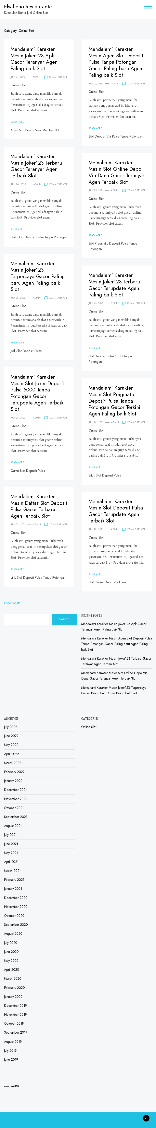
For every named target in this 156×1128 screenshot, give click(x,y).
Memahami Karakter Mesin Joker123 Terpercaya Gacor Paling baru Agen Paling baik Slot (38, 276)
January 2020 (13, 996)
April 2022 (11, 754)
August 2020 (13, 933)
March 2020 (12, 978)
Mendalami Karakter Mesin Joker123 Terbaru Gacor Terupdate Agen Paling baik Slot (115, 284)
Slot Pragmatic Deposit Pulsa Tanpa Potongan (113, 245)
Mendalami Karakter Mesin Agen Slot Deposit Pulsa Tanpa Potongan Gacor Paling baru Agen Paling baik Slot (116, 61)
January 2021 (13, 888)
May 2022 (11, 744)
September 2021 (15, 816)
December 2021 (15, 789)
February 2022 (14, 771)
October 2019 (14, 1023)
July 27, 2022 (18, 76)
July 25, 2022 (96, 189)
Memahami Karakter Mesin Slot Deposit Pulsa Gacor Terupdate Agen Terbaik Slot (116, 510)
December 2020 (15, 897)
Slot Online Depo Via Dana (107, 581)
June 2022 (11, 735)
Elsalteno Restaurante (28, 6)
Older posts (12, 603)
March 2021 (12, 870)
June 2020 (11, 951)
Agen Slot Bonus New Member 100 (35, 129)
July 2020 (10, 942)
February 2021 (14, 879)
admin (36, 76)
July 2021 (10, 834)
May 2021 (11, 852)
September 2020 (16, 924)
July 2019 (10, 1050)
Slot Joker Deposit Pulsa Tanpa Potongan (39, 236)
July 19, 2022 (96, 528)
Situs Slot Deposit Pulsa (105, 474)
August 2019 (13, 1041)
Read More (17, 121)
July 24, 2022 (96, 421)
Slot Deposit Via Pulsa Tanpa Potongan (116, 135)
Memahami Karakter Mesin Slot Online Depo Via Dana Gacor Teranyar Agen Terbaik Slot (117, 172)
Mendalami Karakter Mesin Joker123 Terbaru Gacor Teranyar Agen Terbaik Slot (37, 165)
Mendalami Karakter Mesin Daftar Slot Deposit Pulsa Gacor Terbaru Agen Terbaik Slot (35, 509)
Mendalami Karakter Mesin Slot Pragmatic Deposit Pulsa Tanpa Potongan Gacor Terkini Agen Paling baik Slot (115, 400)
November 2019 (15, 1014)
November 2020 (15, 906)
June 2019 (11, 1059)
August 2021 (13, 825)
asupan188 (11, 1086)
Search (64, 619)
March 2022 (12, 763)
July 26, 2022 (18, 183)
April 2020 (11, 969)
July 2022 (10, 727)
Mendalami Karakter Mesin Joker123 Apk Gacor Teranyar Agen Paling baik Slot (34, 58)
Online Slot (18, 84)
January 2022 (13, 780)
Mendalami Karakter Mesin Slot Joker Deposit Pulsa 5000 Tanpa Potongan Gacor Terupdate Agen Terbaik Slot (38, 392)
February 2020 (14, 987)
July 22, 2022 (18, 530)
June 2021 (11, 844)
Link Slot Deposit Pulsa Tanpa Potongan (38, 582)
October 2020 (14, 915)
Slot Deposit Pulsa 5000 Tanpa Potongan (110, 358)
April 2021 (11, 861)
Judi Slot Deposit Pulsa (26, 350)
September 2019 (15, 1032)
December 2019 (15, 1005)
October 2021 (14, 808)
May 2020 (11, 960)
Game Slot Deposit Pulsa (28, 469)
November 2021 (15, 799)
